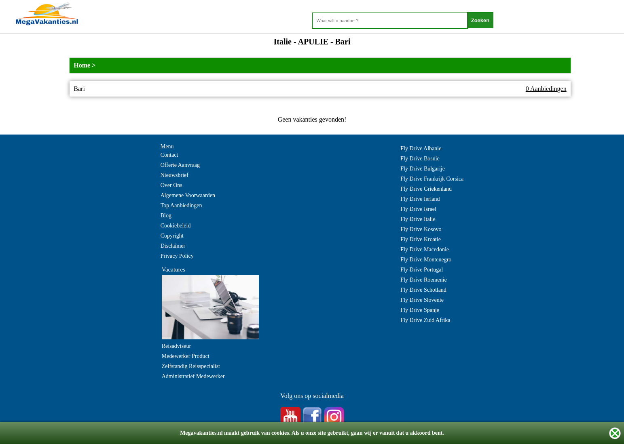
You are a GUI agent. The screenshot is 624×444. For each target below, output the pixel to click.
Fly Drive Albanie (420, 148)
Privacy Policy (177, 256)
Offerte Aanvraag (180, 165)
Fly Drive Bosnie (419, 159)
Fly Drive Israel (418, 209)
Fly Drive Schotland (423, 290)
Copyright (172, 236)
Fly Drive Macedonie (424, 249)
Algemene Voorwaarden (188, 195)
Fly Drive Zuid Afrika (425, 320)
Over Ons (171, 185)
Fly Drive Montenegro (425, 260)
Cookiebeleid (176, 226)
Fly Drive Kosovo (420, 229)
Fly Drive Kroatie (420, 239)
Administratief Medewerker (193, 376)
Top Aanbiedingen (181, 205)
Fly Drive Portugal (421, 270)
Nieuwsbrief (174, 175)
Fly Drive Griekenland (426, 189)
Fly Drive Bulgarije (422, 169)
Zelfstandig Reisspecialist (191, 366)
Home (82, 65)
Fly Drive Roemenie (423, 280)
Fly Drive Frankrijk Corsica (431, 179)
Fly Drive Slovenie (422, 300)
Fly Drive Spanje (419, 310)
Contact (169, 155)
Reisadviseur (176, 346)
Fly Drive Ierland (420, 199)
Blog (166, 216)
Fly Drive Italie (417, 219)
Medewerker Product (185, 356)
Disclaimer (173, 246)
